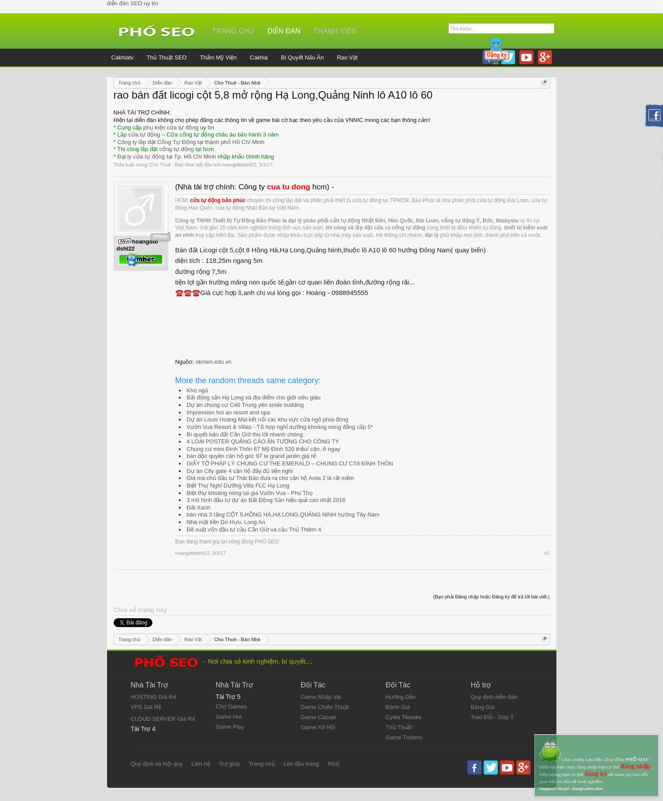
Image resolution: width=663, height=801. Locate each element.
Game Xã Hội (318, 727)
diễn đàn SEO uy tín (132, 3)
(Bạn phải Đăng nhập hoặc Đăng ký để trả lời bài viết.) (491, 596)
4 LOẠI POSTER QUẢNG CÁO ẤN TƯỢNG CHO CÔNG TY (263, 441)
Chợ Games (231, 706)
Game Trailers (404, 737)
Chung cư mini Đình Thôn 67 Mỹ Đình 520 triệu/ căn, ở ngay (264, 449)
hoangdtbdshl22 (239, 164)
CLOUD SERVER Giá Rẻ (163, 719)
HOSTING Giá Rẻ (153, 697)
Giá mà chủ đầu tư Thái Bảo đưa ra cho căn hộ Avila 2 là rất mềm (270, 478)
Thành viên (335, 31)
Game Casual (318, 717)
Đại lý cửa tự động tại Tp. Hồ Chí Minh (166, 156)
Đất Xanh (199, 507)
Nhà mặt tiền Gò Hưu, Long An (226, 522)
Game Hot (229, 716)
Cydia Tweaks (404, 717)
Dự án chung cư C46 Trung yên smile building (245, 405)
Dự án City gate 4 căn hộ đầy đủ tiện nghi (240, 471)
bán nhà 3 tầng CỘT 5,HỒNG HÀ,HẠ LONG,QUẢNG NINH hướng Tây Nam (283, 514)
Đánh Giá (398, 707)
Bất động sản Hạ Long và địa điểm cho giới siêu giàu (254, 397)
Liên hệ (200, 763)
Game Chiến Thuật (325, 707)
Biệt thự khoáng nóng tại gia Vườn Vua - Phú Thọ (250, 493)
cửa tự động (144, 134)
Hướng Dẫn (401, 697)
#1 (546, 553)
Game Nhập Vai (321, 697)
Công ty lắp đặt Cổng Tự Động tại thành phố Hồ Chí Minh (190, 142)
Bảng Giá (483, 707)
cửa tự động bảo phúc (218, 200)
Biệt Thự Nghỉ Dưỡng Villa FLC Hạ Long (238, 485)
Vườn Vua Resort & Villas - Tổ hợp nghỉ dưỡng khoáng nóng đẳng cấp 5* (280, 427)
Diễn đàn (283, 31)
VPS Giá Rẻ (146, 707)
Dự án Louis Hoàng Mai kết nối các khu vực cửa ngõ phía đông (267, 419)
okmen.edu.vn (214, 361)
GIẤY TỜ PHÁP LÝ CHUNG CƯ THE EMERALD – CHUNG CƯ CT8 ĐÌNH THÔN (290, 463)
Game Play (230, 726)
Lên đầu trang (301, 763)
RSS (334, 763)
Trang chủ (233, 31)
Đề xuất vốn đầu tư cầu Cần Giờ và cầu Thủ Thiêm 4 (254, 529)
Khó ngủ (197, 390)
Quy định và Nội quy (157, 763)
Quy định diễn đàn (494, 697)
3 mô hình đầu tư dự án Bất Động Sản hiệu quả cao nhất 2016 (266, 500)
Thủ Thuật (399, 727)
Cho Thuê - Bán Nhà (171, 164)
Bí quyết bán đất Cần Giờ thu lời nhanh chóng (245, 434)
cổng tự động (176, 149)
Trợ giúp (229, 763)
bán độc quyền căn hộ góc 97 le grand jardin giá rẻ (251, 456)
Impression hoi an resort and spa (228, 412)
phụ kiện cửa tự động (171, 127)
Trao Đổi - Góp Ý (493, 717)
